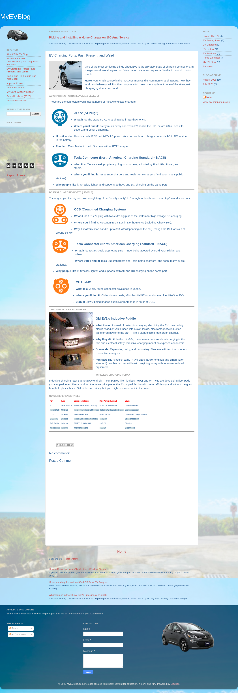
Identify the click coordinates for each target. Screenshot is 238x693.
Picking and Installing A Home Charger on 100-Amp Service (89, 37)
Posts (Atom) (71, 559)
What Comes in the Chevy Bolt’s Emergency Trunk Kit (78, 595)
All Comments (18, 634)
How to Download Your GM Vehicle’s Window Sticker (77, 569)
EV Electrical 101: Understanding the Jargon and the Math (23, 61)
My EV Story (209, 62)
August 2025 (209, 79)
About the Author (16, 87)
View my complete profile (216, 102)
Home (121, 551)
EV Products (209, 53)
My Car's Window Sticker (20, 92)
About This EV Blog (17, 54)
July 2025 (208, 84)
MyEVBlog (15, 16)
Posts (13, 628)
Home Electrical (211, 57)
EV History (208, 49)
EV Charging (210, 44)
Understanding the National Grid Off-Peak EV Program (78, 582)
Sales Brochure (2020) (19, 96)
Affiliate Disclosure (17, 100)
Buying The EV (211, 36)
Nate (209, 97)
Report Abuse (16, 175)
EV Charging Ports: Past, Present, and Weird (21, 70)
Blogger (175, 684)
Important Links (15, 83)
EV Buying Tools (211, 40)
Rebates (207, 66)
